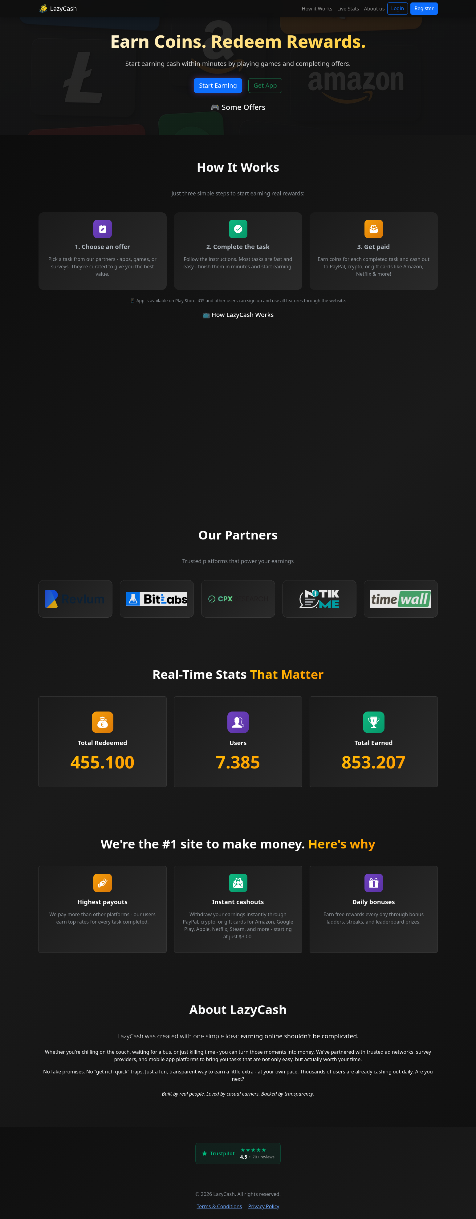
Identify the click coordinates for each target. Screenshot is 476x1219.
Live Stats (348, 8)
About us (374, 8)
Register (423, 8)
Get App (265, 85)
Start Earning (218, 85)
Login (397, 8)
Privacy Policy (263, 1206)
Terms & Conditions (219, 1206)
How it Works (317, 8)
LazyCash (58, 8)
